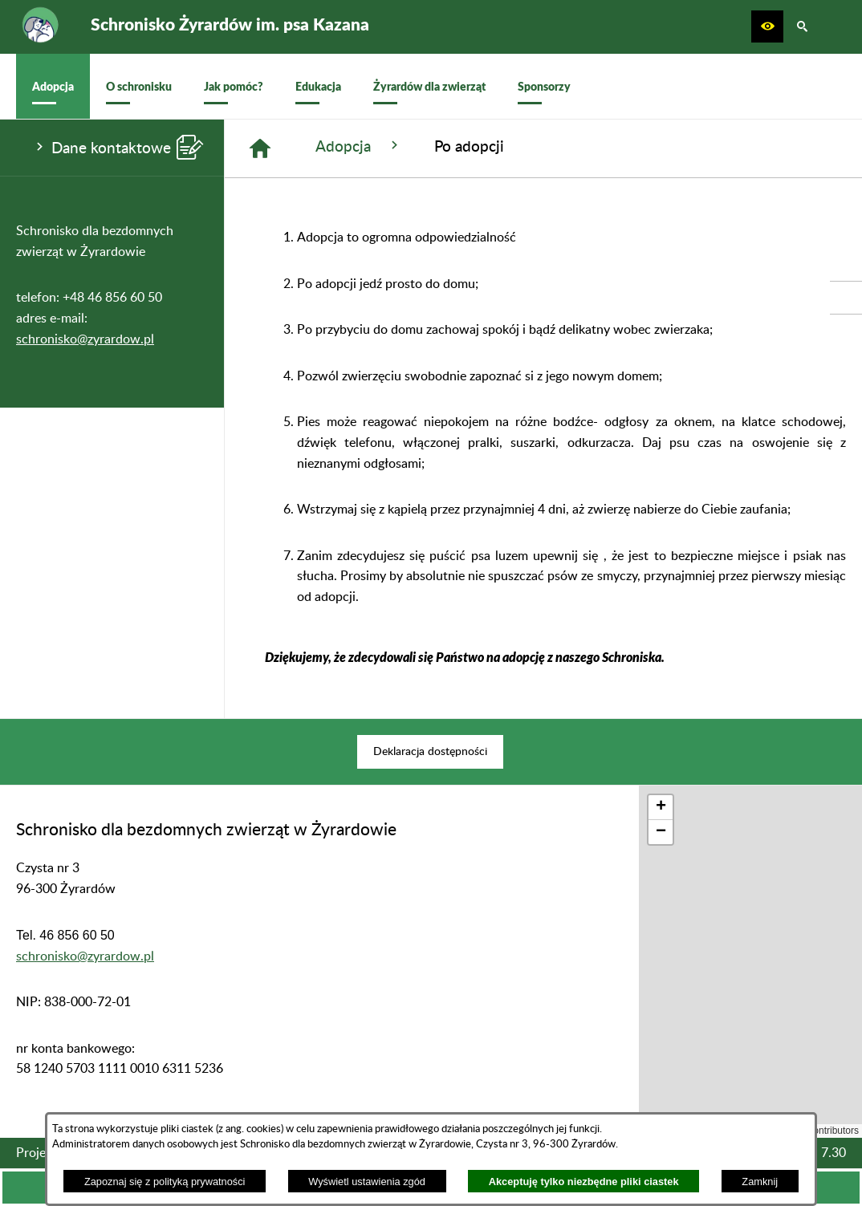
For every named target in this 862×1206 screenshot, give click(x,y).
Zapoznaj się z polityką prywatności (165, 1182)
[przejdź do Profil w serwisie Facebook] (846, 298)
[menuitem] (53, 86)
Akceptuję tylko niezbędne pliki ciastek (584, 1182)
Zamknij (760, 1182)
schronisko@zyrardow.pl (85, 339)
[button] (767, 26)
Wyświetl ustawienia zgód (366, 1182)
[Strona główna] (260, 148)
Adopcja (358, 146)
